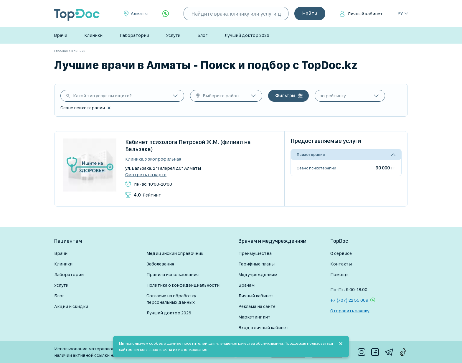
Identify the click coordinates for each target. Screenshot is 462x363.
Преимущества (255, 253)
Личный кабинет (365, 13)
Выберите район (221, 95)
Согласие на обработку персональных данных (171, 299)
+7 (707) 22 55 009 (349, 300)
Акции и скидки (71, 306)
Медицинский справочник (174, 253)
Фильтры (285, 95)
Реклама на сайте (256, 306)
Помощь (339, 274)
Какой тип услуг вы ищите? (102, 95)
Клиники (93, 35)
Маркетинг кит (254, 317)
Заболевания (160, 264)
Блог (202, 35)
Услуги (173, 35)
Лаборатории (134, 35)
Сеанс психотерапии (316, 168)
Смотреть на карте (145, 174)
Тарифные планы (256, 264)
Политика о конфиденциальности (183, 285)
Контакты (341, 264)
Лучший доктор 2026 (247, 35)
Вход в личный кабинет (263, 327)
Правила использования (172, 274)
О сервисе (341, 253)
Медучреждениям (257, 274)
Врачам (246, 285)
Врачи (60, 35)
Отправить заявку (349, 311)
